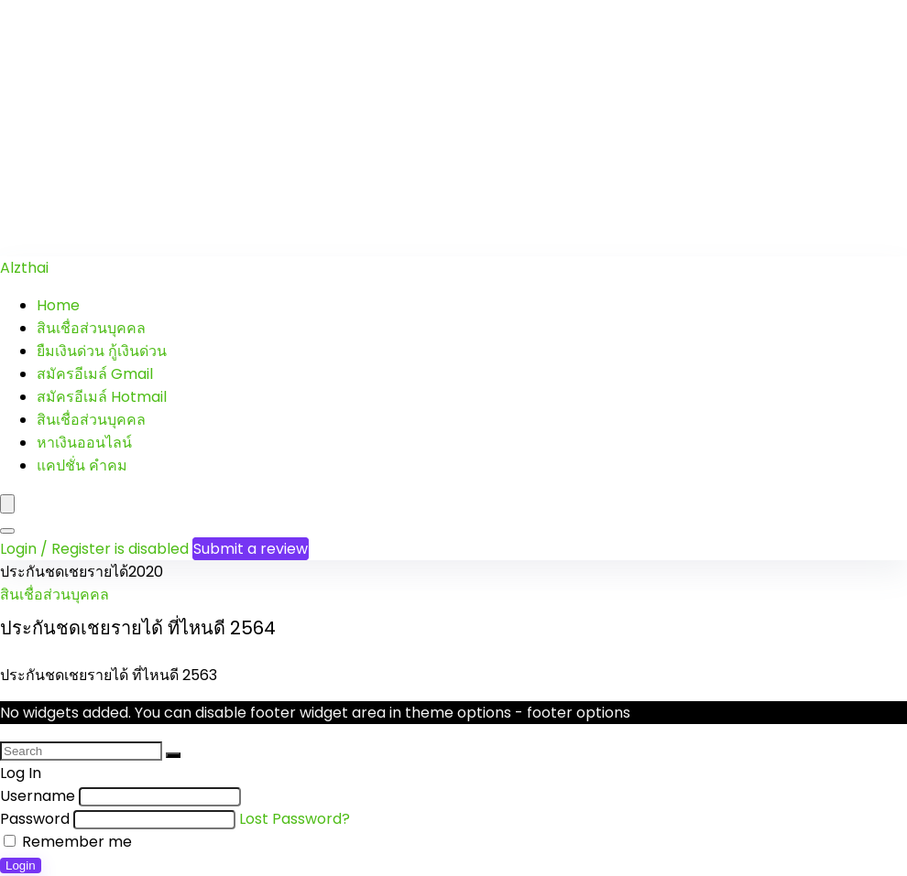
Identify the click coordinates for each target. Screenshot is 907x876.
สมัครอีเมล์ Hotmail (102, 396)
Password (35, 818)
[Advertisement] (453, 128)
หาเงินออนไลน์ (84, 442)
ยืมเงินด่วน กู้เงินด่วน (102, 351)
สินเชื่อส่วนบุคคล (91, 328)
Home (58, 305)
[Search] (7, 531)
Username (37, 795)
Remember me (68, 841)
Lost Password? (294, 818)
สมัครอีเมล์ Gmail (95, 373)
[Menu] (7, 504)
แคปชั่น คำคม (82, 465)
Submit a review (250, 548)
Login (20, 865)
